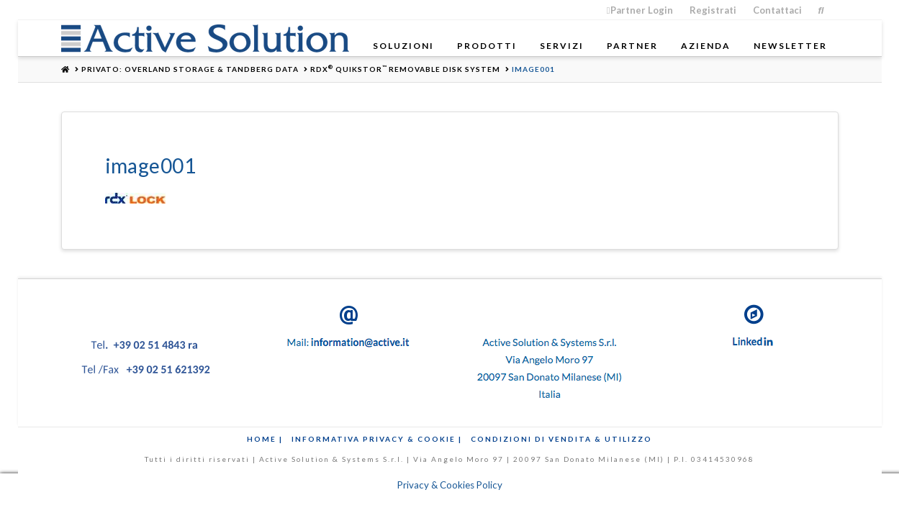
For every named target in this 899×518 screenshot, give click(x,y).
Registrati (713, 10)
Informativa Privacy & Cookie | (377, 439)
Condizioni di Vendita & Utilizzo (561, 439)
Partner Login (640, 10)
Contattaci (777, 10)
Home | (265, 439)
